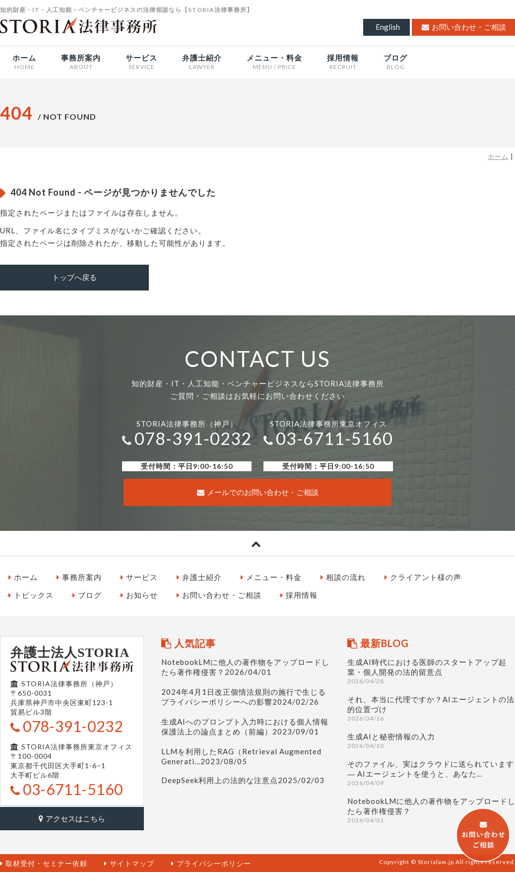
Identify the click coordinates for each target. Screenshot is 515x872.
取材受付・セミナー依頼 (43, 862)
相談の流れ (343, 576)
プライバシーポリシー (211, 862)
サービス (139, 576)
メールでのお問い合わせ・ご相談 (258, 491)
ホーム (498, 156)
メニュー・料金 (271, 576)
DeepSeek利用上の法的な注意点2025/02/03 (242, 779)
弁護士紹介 (199, 576)
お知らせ (139, 594)
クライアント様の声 (423, 576)
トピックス (31, 594)
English (388, 26)
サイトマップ (129, 862)
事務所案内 (79, 576)
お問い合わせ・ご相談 (219, 594)
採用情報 (299, 594)
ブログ (87, 594)
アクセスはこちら (72, 817)
